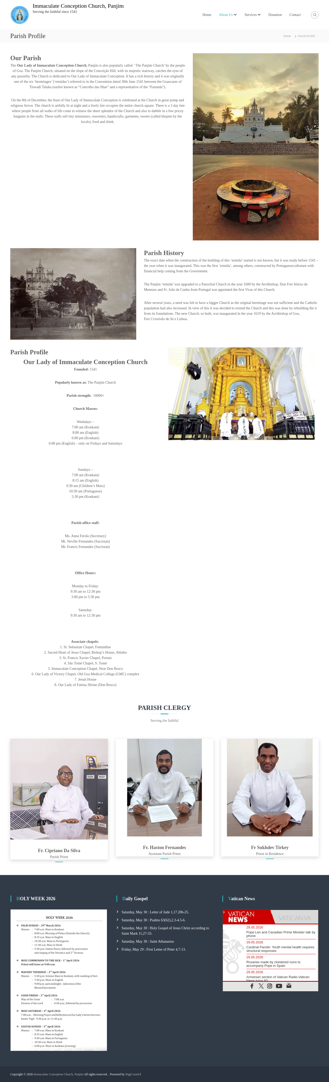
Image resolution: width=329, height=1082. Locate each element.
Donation (275, 15)
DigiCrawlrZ (133, 1074)
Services (250, 15)
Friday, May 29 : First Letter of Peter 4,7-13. (154, 949)
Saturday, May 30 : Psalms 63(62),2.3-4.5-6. (154, 920)
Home (207, 15)
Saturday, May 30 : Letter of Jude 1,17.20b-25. (155, 912)
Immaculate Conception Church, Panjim (78, 6)
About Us (226, 15)
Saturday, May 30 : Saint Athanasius (148, 941)
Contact (295, 15)
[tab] (246, 917)
